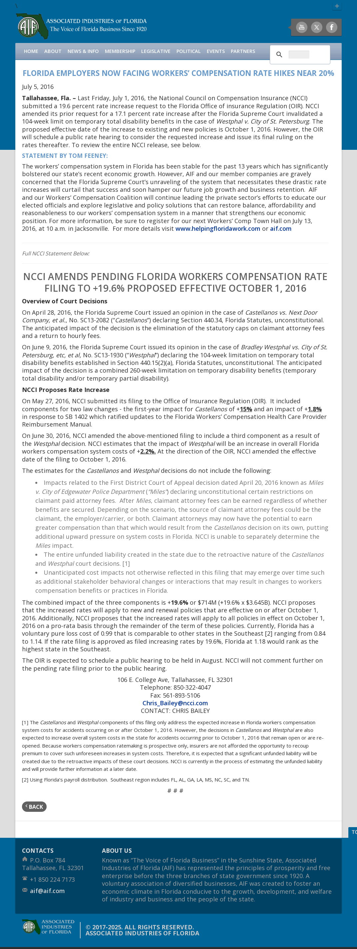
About (53, 51)
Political (189, 51)
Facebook (331, 27)
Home (31, 51)
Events (216, 51)
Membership (120, 51)
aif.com (281, 228)
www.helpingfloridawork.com (218, 228)
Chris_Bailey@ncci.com (175, 703)
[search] (299, 55)
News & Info (83, 51)
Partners (243, 51)
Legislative (156, 51)
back (34, 806)
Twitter (316, 27)
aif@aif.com (47, 891)
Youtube (301, 27)
